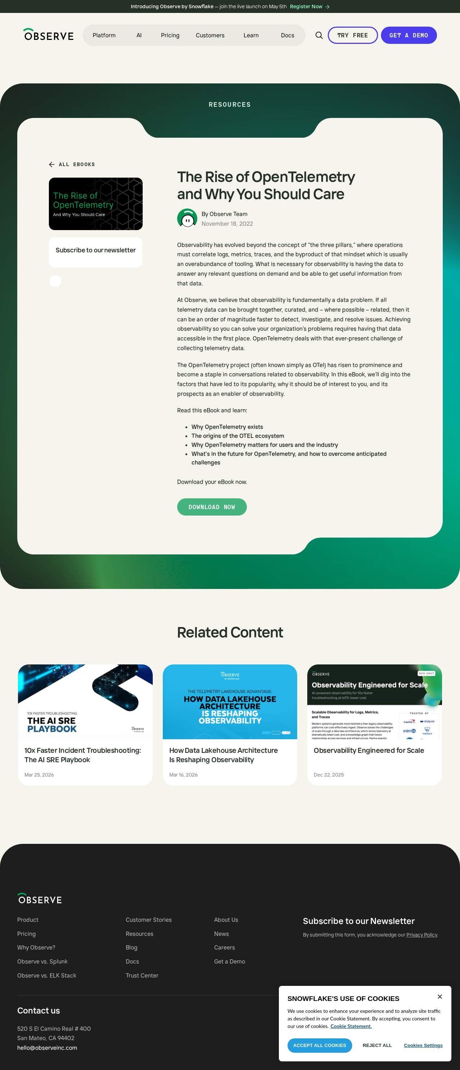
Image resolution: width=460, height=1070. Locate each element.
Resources (139, 933)
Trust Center (142, 975)
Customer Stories (149, 919)
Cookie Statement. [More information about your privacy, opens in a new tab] (351, 1026)
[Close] (440, 997)
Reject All (377, 1045)
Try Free (352, 35)
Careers (224, 947)
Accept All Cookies (319, 1045)
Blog (131, 947)
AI (139, 35)
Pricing (170, 35)
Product (27, 919)
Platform (104, 35)
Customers (210, 35)
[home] (48, 34)
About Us (226, 919)
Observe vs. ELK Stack (46, 975)
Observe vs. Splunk (42, 961)
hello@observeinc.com (47, 1047)
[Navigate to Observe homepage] (52, 898)
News (221, 933)
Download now (212, 507)
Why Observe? (36, 947)
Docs (287, 35)
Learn (251, 35)
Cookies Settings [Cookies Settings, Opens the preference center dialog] (423, 1045)
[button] (104, 35)
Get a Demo (409, 35)
